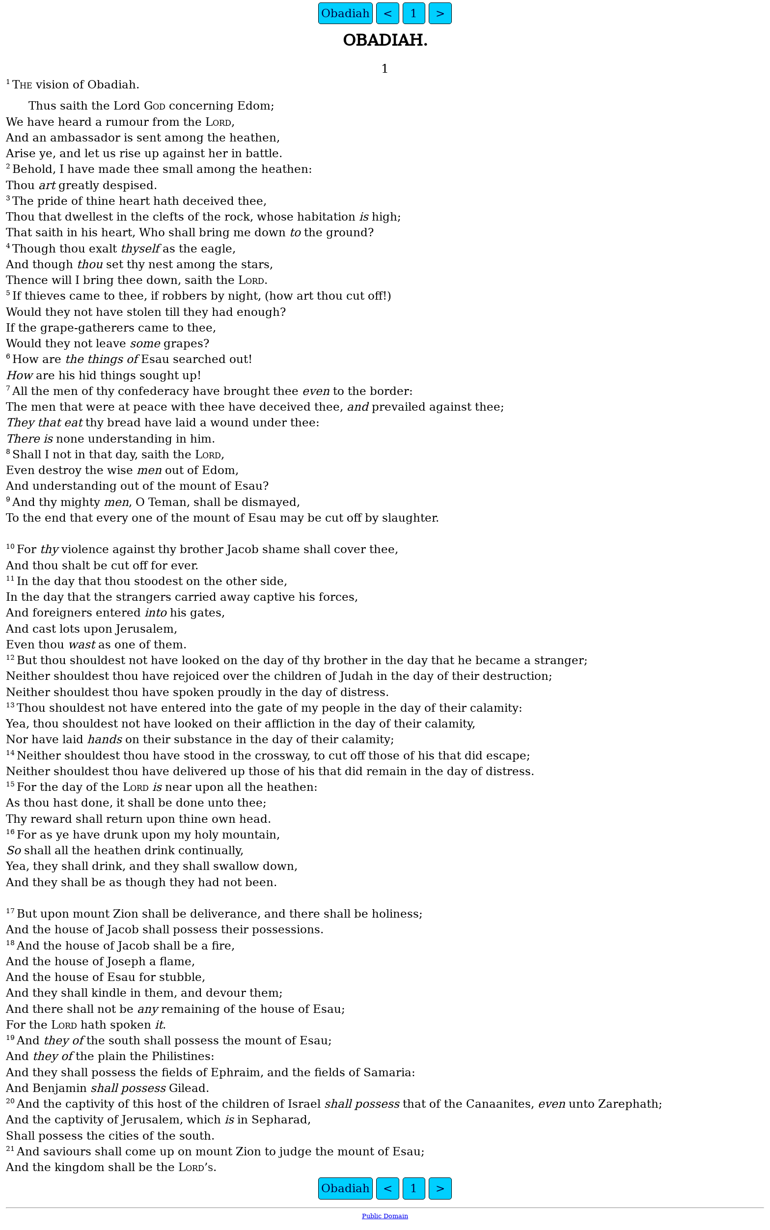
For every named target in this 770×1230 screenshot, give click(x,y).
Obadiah (345, 13)
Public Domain (385, 1216)
